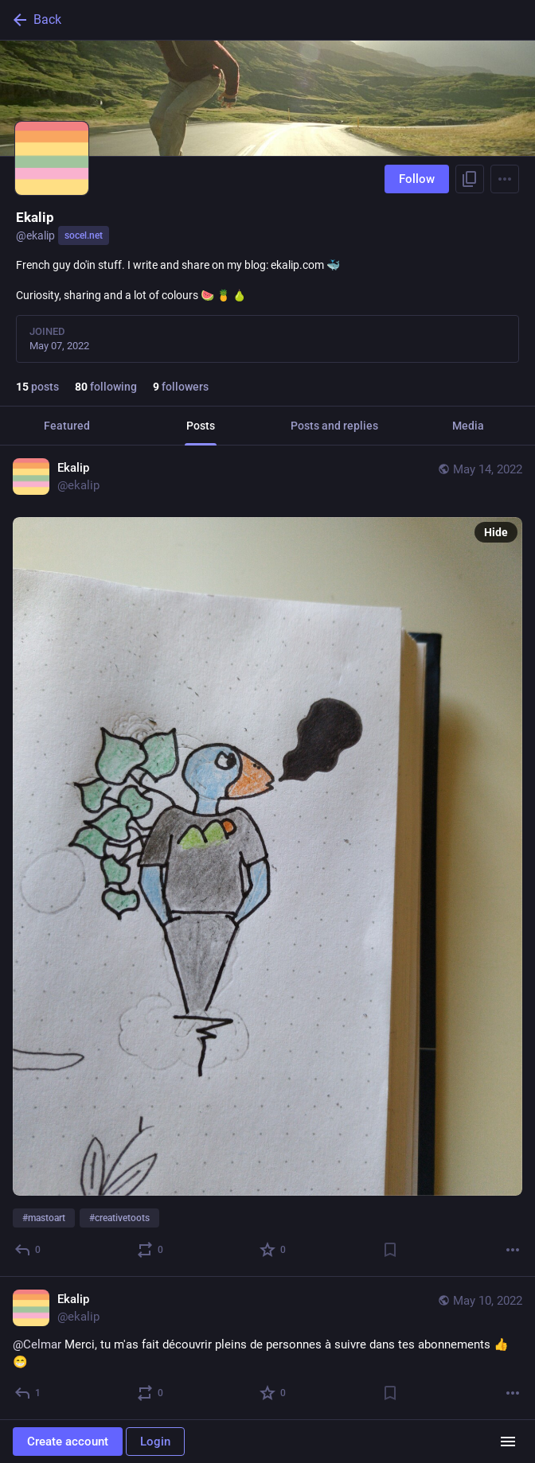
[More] (512, 1249)
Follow (417, 179)
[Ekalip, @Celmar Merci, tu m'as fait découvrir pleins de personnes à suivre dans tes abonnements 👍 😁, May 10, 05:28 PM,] (267, 1348)
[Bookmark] (390, 1249)
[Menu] (504, 179)
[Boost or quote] (150, 1249)
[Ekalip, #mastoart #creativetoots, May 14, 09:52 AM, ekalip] (267, 861)
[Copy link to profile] (469, 179)
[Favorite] (273, 1249)
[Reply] (28, 1249)
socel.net (83, 235)
